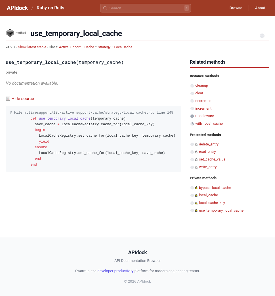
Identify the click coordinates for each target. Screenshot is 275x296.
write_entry (208, 167)
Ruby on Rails (50, 8)
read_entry (207, 151)
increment (203, 108)
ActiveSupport (70, 47)
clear (199, 93)
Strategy (104, 47)
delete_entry (209, 144)
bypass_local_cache (215, 187)
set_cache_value (212, 159)
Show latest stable (32, 47)
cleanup (201, 85)
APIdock (17, 8)
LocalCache (123, 47)
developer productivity (115, 271)
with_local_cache (209, 123)
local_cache (208, 195)
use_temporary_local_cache (221, 210)
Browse (233, 8)
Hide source (22, 98)
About (259, 8)
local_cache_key (212, 203)
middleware (204, 116)
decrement (204, 101)
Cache (89, 47)
